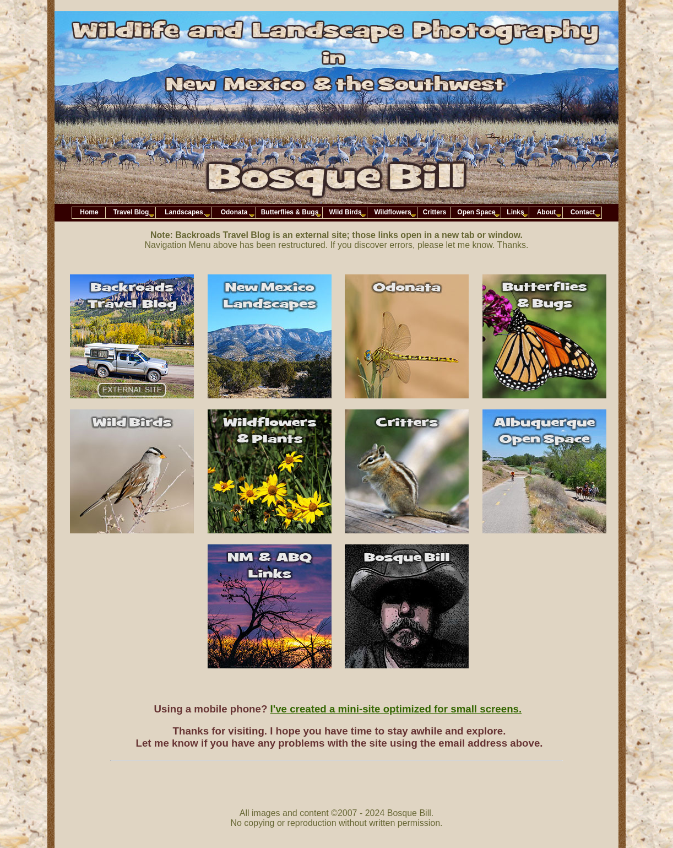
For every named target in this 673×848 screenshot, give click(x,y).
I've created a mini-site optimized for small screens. (396, 709)
